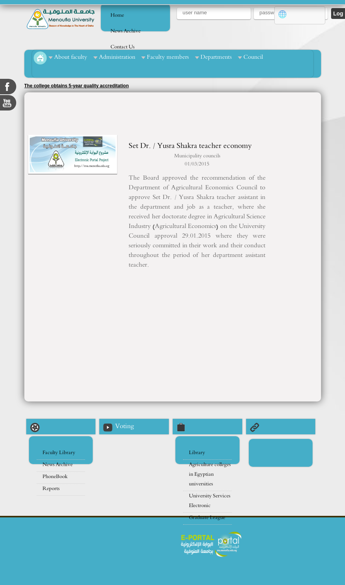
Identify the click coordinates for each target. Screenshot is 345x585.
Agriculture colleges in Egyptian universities (210, 474)
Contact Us (122, 47)
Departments (216, 57)
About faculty (70, 57)
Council (253, 57)
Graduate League (207, 518)
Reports (50, 489)
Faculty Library (58, 453)
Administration (117, 57)
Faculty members (168, 57)
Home (117, 15)
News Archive (125, 31)
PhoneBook (55, 477)
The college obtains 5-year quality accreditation (76, 85)
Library (197, 453)
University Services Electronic (209, 501)
